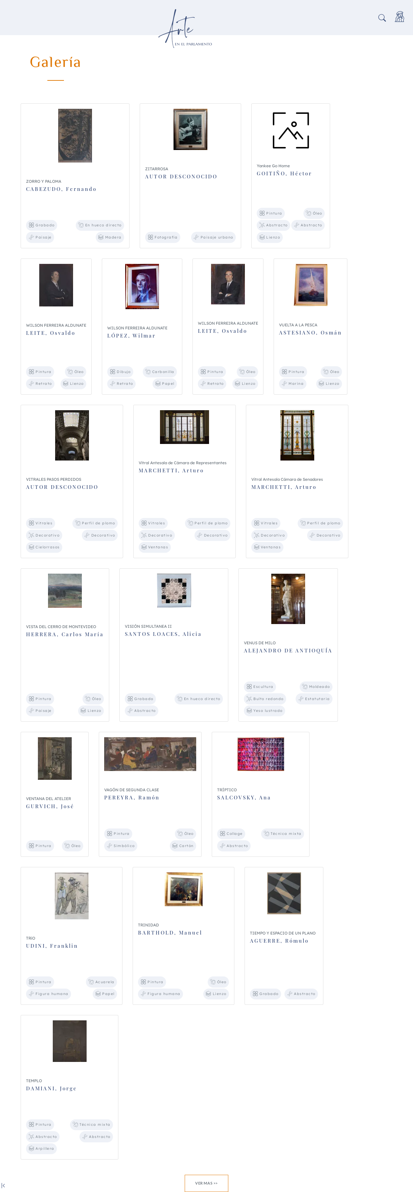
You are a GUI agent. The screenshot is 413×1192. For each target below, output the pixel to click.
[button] (382, 18)
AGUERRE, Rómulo (279, 940)
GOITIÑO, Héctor (284, 173)
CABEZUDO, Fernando (61, 188)
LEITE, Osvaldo (50, 332)
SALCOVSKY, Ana (244, 797)
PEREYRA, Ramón (132, 797)
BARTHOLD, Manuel (170, 932)
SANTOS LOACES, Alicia (163, 633)
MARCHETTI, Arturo (171, 470)
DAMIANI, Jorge (51, 1088)
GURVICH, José (50, 806)
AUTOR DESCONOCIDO (181, 176)
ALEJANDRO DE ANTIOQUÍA (288, 650)
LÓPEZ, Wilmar (131, 335)
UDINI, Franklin (52, 945)
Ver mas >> (206, 1183)
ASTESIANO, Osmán (310, 332)
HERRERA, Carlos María (65, 634)
